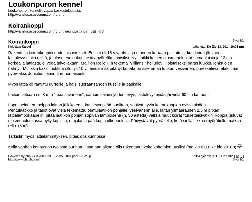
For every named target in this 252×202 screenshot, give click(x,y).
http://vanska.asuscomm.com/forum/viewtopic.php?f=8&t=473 (56, 31)
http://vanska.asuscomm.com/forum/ (36, 15)
